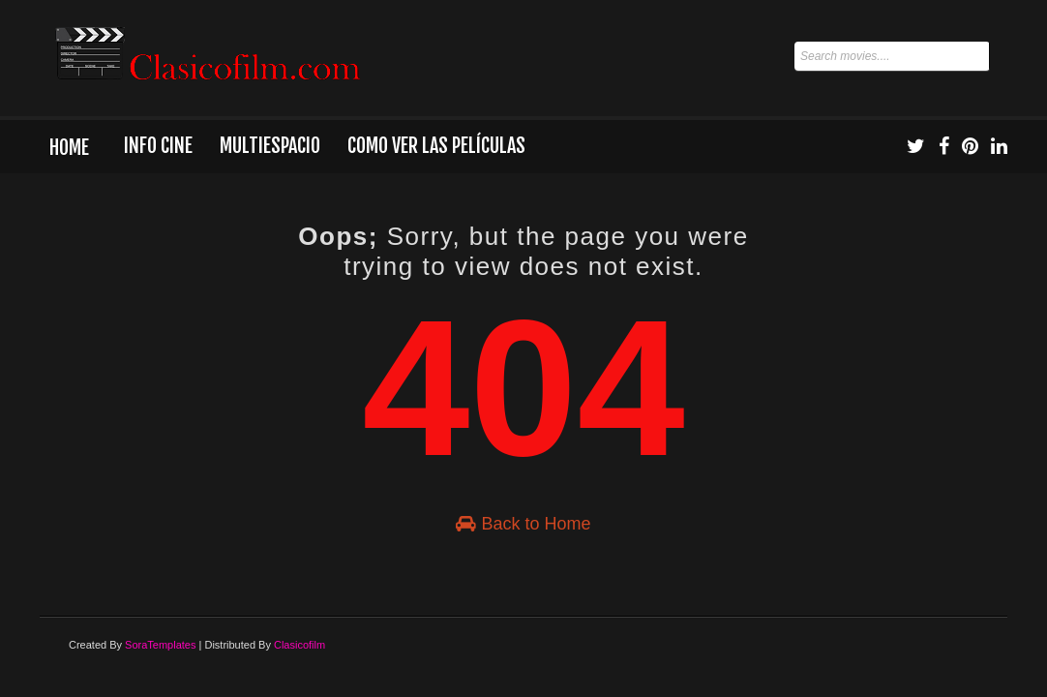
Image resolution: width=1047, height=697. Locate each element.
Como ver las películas (436, 146)
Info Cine (158, 146)
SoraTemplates (160, 645)
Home (69, 148)
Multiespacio (270, 146)
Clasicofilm (299, 645)
